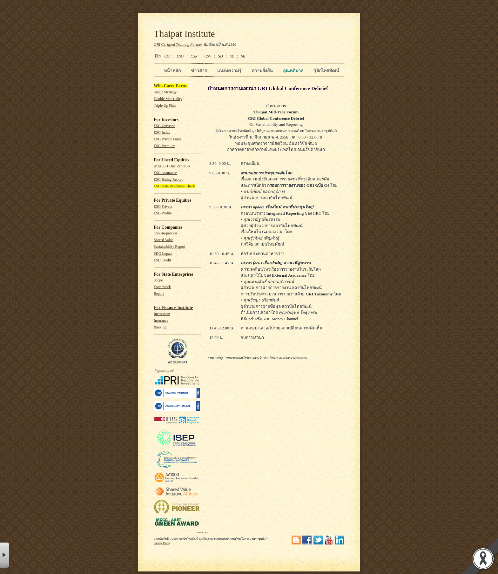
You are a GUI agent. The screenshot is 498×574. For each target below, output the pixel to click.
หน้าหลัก (172, 70)
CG (167, 56)
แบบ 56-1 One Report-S (172, 166)
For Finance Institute (173, 307)
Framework (162, 287)
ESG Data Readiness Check (174, 186)
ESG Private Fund (167, 139)
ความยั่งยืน (262, 70)
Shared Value (163, 240)
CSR (194, 56)
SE (232, 56)
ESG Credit (162, 260)
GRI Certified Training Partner (178, 44)
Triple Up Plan (165, 106)
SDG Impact (163, 254)
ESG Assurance (165, 173)
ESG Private (163, 207)
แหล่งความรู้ (229, 70)
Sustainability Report (169, 247)
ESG (180, 56)
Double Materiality (168, 99)
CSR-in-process (165, 233)
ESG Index (162, 133)
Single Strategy (165, 92)
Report (159, 294)
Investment (162, 314)
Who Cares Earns (170, 86)
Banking (160, 327)
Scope (158, 280)
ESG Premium (164, 146)
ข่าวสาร (199, 70)
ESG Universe (164, 126)
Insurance (161, 321)
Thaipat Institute (184, 34)
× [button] (4, 555)
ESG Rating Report (168, 180)
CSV (207, 56)
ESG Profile (163, 213)
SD (220, 56)
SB (243, 56)
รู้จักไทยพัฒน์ (326, 70)
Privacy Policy (162, 542)
